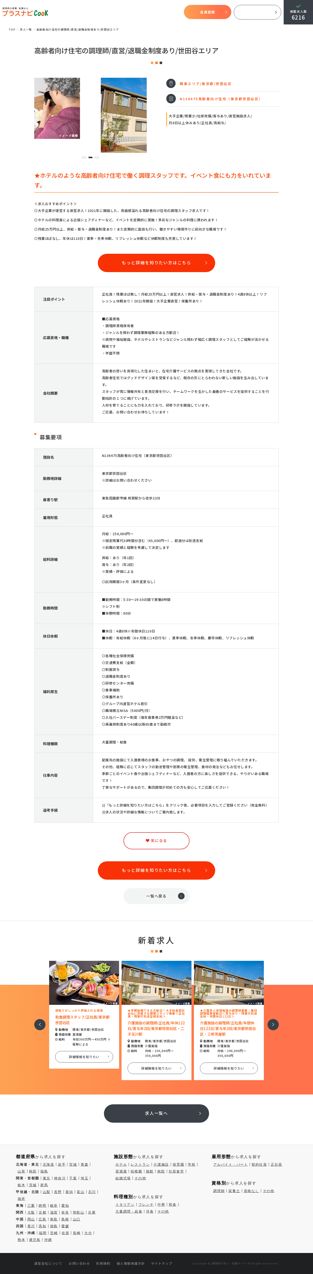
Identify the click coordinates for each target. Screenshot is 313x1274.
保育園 (178, 1164)
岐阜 (54, 1206)
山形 (21, 1171)
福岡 (43, 1233)
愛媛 (65, 1226)
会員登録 (207, 12)
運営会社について (48, 1263)
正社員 (276, 1164)
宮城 (73, 1164)
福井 (21, 1199)
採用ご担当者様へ (257, 12)
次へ (270, 1021)
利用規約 (103, 1263)
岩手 (62, 1164)
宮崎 (54, 1233)
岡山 (31, 1219)
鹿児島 (35, 1240)
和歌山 (78, 1212)
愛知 (65, 1206)
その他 (140, 1178)
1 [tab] (84, 157)
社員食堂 (176, 1171)
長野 (58, 1192)
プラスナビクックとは (84, 12)
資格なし (251, 1191)
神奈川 (60, 1178)
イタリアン (125, 1205)
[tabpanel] (90, 108)
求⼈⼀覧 (26, 29)
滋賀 (54, 1212)
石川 (92, 1192)
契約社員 (259, 1164)
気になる (154, 12)
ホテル (121, 1164)
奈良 (65, 1212)
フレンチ (146, 1205)
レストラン (140, 1164)
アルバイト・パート (230, 1164)
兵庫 (92, 1212)
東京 (47, 1178)
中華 (161, 1205)
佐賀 (65, 1233)
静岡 (42, 1206)
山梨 (47, 1192)
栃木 (21, 1185)
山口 (77, 1219)
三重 (31, 1206)
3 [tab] (97, 157)
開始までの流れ (116, 12)
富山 (81, 1192)
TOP (60, 12)
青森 (85, 1164)
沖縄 (48, 1240)
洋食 (150, 1211)
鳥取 (54, 1219)
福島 (44, 1171)
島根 (65, 1219)
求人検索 (138, 12)
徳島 (54, 1226)
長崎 (77, 1233)
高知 (42, 1226)
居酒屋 (121, 1171)
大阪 (31, 1212)
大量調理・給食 (128, 1211)
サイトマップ (161, 1263)
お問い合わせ (79, 1263)
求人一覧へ (156, 1113)
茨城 (33, 1185)
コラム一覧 (173, 12)
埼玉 (85, 1178)
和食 (173, 1205)
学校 (192, 1164)
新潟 (69, 1192)
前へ (37, 1021)
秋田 (33, 1171)
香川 (31, 1226)
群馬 (44, 1185)
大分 (88, 1233)
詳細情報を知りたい (84, 1056)
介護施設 (161, 1164)
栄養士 (234, 1191)
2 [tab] (90, 157)
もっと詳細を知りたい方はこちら (156, 262)
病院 (161, 1171)
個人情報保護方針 (131, 1263)
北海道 (48, 1164)
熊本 (21, 1240)
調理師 (219, 1191)
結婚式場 (123, 1178)
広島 (42, 1219)
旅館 (150, 1171)
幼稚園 (136, 1171)
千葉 (73, 1178)
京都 (42, 1212)
